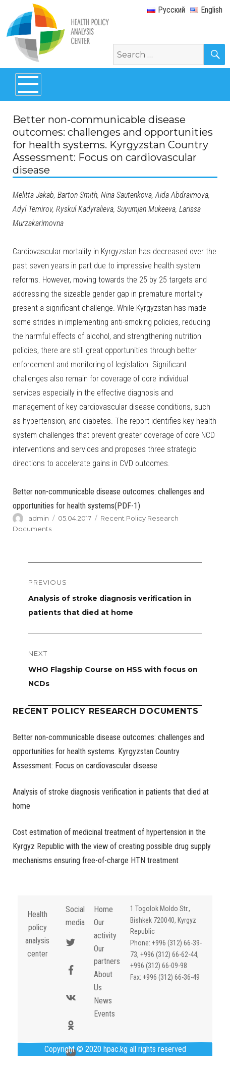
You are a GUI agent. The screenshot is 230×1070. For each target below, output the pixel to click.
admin (38, 518)
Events (104, 1014)
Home (103, 909)
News (103, 1000)
